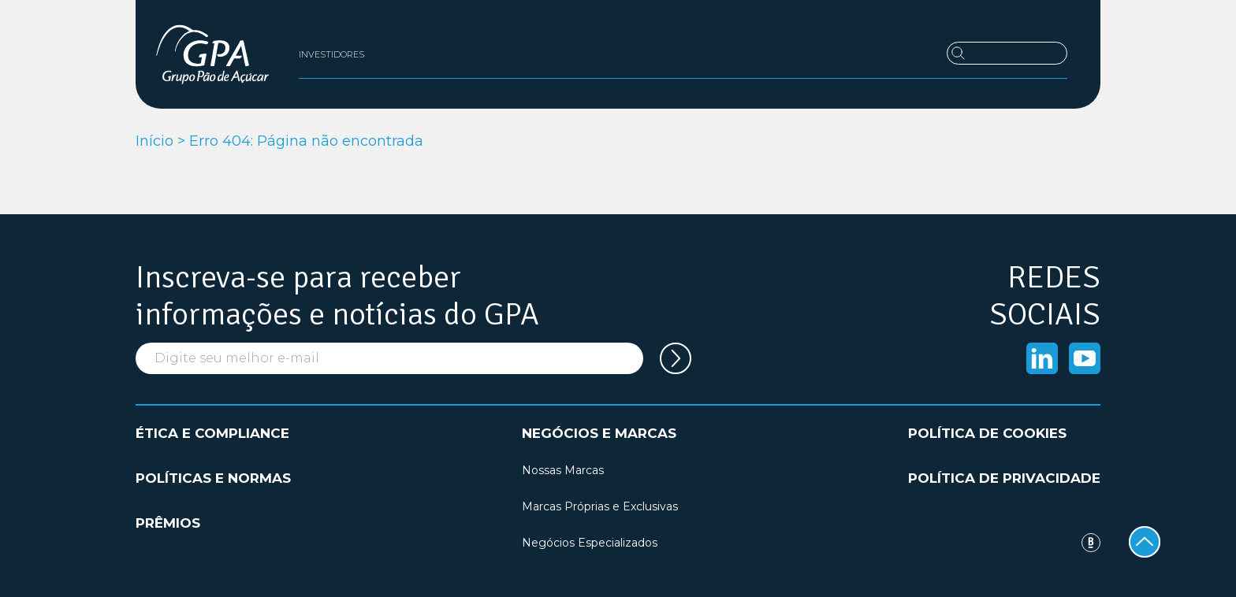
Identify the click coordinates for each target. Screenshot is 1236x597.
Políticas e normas (213, 478)
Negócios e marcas (599, 433)
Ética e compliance (212, 433)
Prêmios (168, 523)
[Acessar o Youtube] (1084, 358)
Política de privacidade (1004, 478)
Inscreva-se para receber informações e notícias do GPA (337, 296)
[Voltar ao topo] (1144, 542)
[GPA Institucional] (212, 54)
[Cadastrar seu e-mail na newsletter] (675, 358)
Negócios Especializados (589, 543)
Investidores (331, 54)
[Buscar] (1007, 53)
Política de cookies (987, 433)
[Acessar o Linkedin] (1042, 358)
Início (154, 141)
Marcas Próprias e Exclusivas (600, 506)
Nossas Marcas (563, 470)
